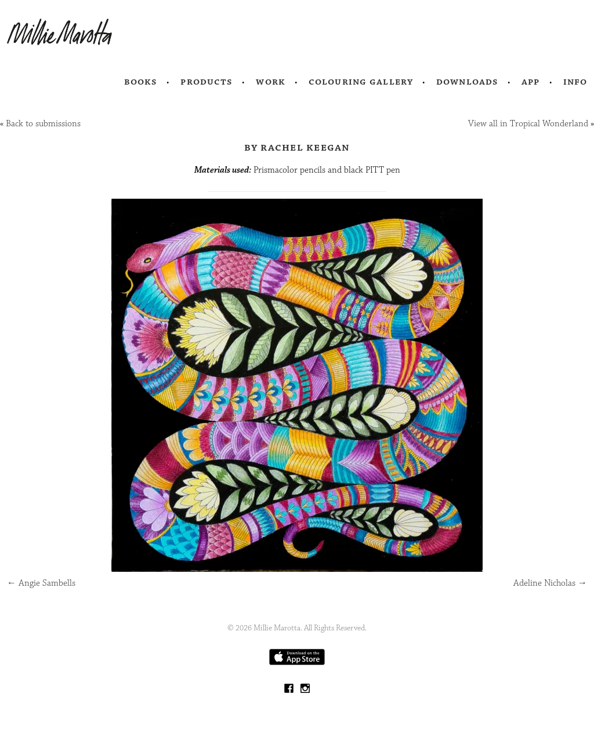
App (530, 81)
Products (206, 81)
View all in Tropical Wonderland (528, 123)
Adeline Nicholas (550, 583)
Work (270, 81)
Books (141, 81)
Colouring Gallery (361, 81)
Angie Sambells (41, 583)
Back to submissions (43, 123)
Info (575, 81)
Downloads (467, 81)
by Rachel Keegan (297, 147)
